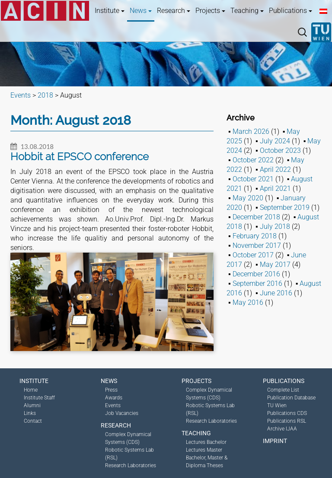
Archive (241, 117)
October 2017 (253, 255)
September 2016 (257, 283)
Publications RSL (286, 421)
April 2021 (275, 188)
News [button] (141, 10)
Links (30, 413)
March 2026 (251, 131)
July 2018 (275, 226)
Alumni (32, 405)
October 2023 (280, 150)
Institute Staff (39, 398)
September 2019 (285, 207)
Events (113, 405)
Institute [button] (109, 10)
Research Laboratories (130, 465)
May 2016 (248, 302)
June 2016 (276, 293)
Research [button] (173, 10)
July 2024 (275, 141)
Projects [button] (210, 10)
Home (31, 390)
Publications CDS (287, 413)
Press (111, 390)
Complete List (283, 390)
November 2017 (257, 245)
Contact (33, 421)
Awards (113, 398)
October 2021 (253, 179)
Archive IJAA (282, 429)
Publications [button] (290, 10)
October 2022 (253, 160)
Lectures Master (204, 450)
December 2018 (256, 217)
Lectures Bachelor (206, 442)
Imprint (275, 440)
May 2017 (275, 264)
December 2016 (256, 274)
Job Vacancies (121, 413)
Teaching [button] (247, 10)
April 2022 (275, 169)
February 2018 (255, 236)
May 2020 (248, 198)
